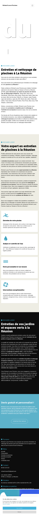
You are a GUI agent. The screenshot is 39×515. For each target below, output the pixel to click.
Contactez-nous (19, 421)
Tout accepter (19, 508)
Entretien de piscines (6, 455)
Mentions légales (6, 504)
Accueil (3, 451)
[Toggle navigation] (32, 5)
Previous (4, 32)
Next (31, 32)
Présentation (4, 453)
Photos (3, 458)
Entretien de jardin (6, 457)
